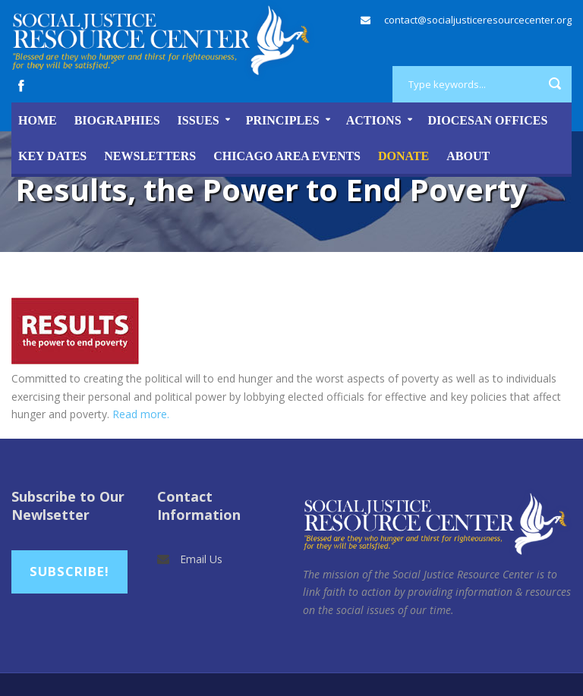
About (468, 156)
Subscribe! (69, 571)
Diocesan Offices (488, 120)
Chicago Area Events (287, 156)
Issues (198, 120)
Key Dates (52, 156)
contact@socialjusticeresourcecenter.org (478, 20)
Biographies (117, 120)
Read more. (140, 414)
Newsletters (150, 156)
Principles (283, 120)
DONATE (403, 156)
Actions (374, 120)
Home (37, 120)
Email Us (201, 559)
